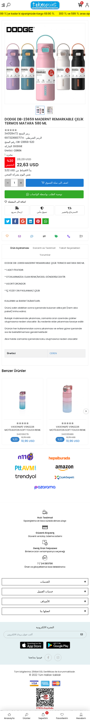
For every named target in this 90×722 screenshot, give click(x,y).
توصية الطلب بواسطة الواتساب (44, 194)
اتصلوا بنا (45, 611)
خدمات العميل (45, 591)
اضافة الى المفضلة (15, 201)
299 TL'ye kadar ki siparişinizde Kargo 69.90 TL (30, 13)
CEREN (53, 353)
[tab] (19, 248)
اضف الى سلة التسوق (54, 183)
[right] (86, 411)
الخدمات (45, 582)
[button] (11, 63)
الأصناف (45, 601)
